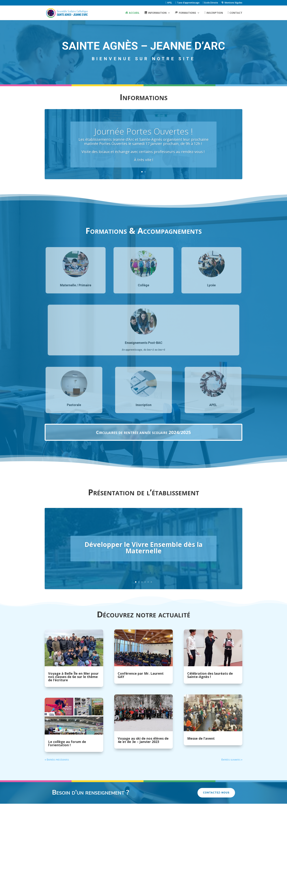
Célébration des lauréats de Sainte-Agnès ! (210, 675)
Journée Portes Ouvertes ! (143, 131)
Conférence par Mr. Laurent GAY (141, 675)
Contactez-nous (216, 792)
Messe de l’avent (201, 738)
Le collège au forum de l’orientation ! (67, 743)
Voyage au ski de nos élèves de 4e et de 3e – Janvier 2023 (143, 740)
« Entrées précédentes (57, 759)
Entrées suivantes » (231, 759)
